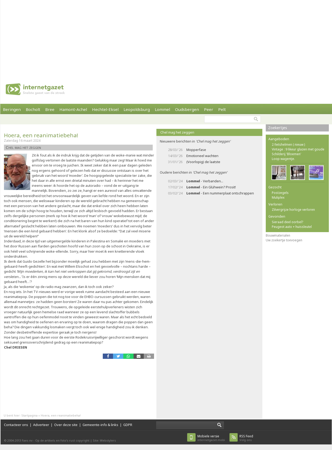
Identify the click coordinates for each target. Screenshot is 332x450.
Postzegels (280, 192)
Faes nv (27, 440)
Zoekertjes (277, 127)
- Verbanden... (204, 181)
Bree (49, 109)
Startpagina (29, 415)
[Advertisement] (154, 37)
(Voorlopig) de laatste (203, 161)
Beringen (12, 109)
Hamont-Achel (73, 109)
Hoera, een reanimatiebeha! (41, 135)
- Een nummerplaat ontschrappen (220, 193)
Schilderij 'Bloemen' (286, 154)
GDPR (127, 424)
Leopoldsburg (137, 109)
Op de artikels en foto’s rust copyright (62, 440)
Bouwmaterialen (278, 235)
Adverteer (41, 424)
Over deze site (66, 424)
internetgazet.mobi (211, 438)
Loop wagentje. (283, 158)
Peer (208, 109)
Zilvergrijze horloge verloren (293, 209)
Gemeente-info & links (100, 424)
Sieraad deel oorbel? (287, 222)
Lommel (162, 109)
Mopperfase (196, 149)
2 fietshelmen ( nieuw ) (288, 144)
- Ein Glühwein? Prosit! (211, 187)
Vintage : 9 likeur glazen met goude (298, 149)
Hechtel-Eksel (105, 109)
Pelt (222, 109)
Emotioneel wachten (202, 155)
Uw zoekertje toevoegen (284, 240)
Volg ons (246, 438)
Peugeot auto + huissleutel (292, 226)
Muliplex (278, 197)
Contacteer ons (16, 424)
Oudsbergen (187, 109)
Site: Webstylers (104, 440)
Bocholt (33, 109)
